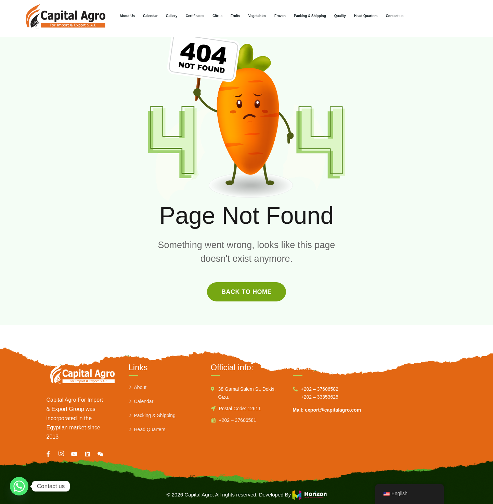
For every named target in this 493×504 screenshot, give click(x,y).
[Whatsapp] (19, 486)
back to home (246, 291)
